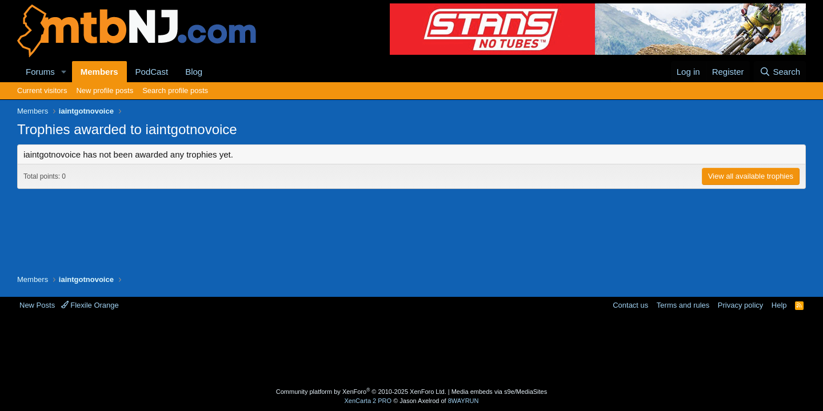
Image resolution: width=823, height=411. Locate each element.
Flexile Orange (90, 305)
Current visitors (42, 90)
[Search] (780, 71)
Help (779, 305)
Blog (193, 71)
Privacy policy (740, 305)
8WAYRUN (463, 400)
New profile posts (104, 90)
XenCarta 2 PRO (368, 400)
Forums (40, 71)
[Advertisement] (366, 347)
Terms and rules (683, 305)
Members (99, 71)
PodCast (152, 71)
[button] (64, 71)
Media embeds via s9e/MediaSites (500, 391)
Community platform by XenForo (361, 391)
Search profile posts (175, 90)
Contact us (630, 305)
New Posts (37, 305)
